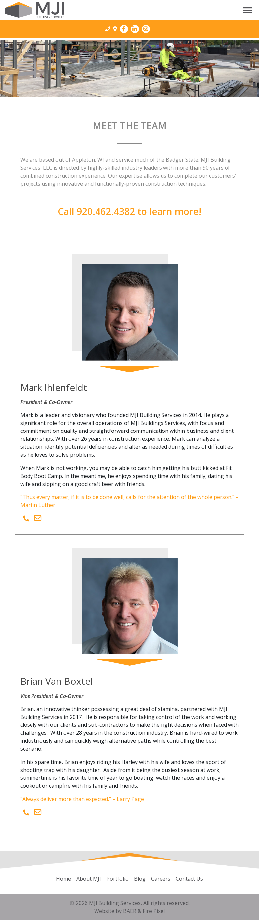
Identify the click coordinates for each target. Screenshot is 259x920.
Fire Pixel (154, 911)
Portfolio (117, 878)
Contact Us (189, 878)
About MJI (88, 878)
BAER (129, 911)
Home (63, 878)
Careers (160, 878)
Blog (140, 878)
